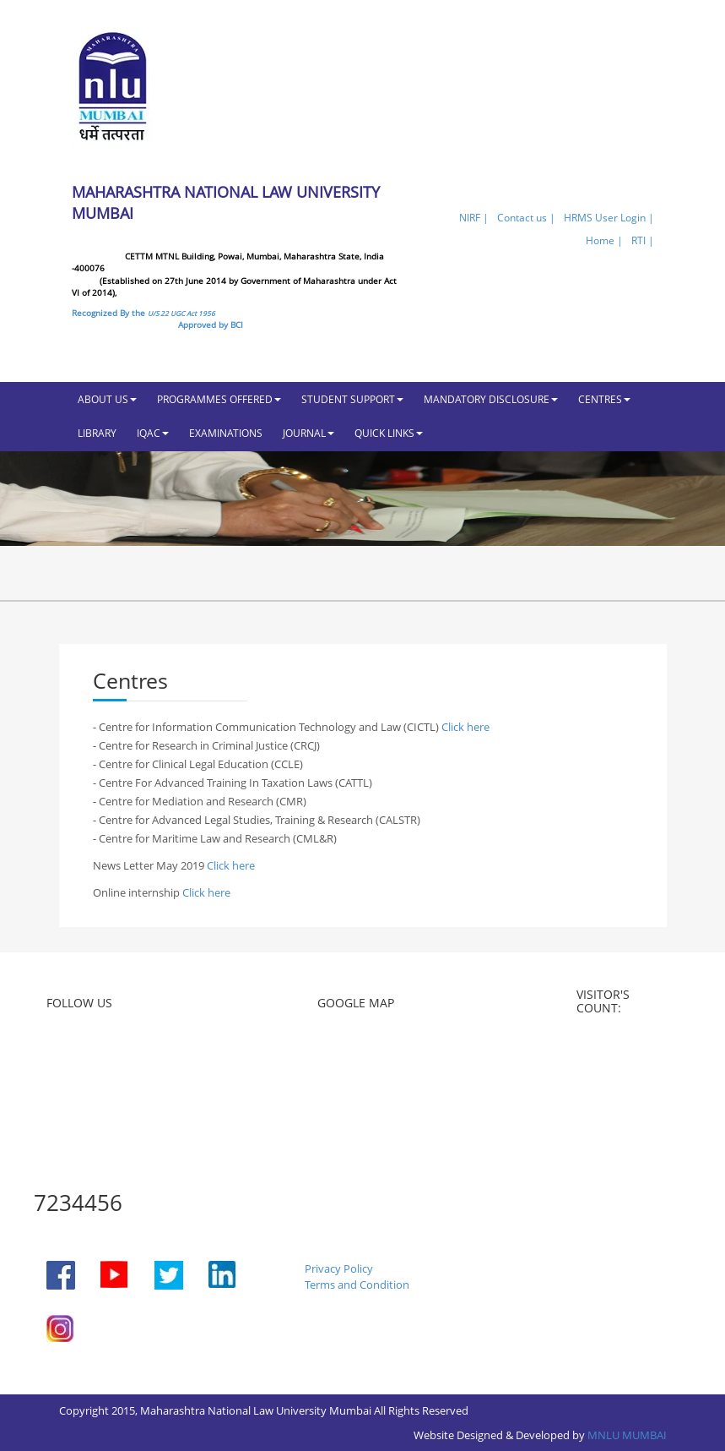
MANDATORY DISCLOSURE (491, 399)
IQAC (153, 433)
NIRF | (474, 217)
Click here (465, 726)
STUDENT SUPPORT (352, 399)
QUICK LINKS (388, 433)
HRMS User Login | (609, 217)
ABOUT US (107, 399)
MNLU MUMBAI (627, 1435)
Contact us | (526, 217)
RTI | (642, 240)
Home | (604, 240)
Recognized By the (143, 313)
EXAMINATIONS (225, 433)
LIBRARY (97, 433)
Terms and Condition (357, 1284)
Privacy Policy (339, 1268)
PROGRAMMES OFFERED (219, 399)
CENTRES (604, 399)
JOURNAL (308, 433)
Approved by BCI (210, 324)
